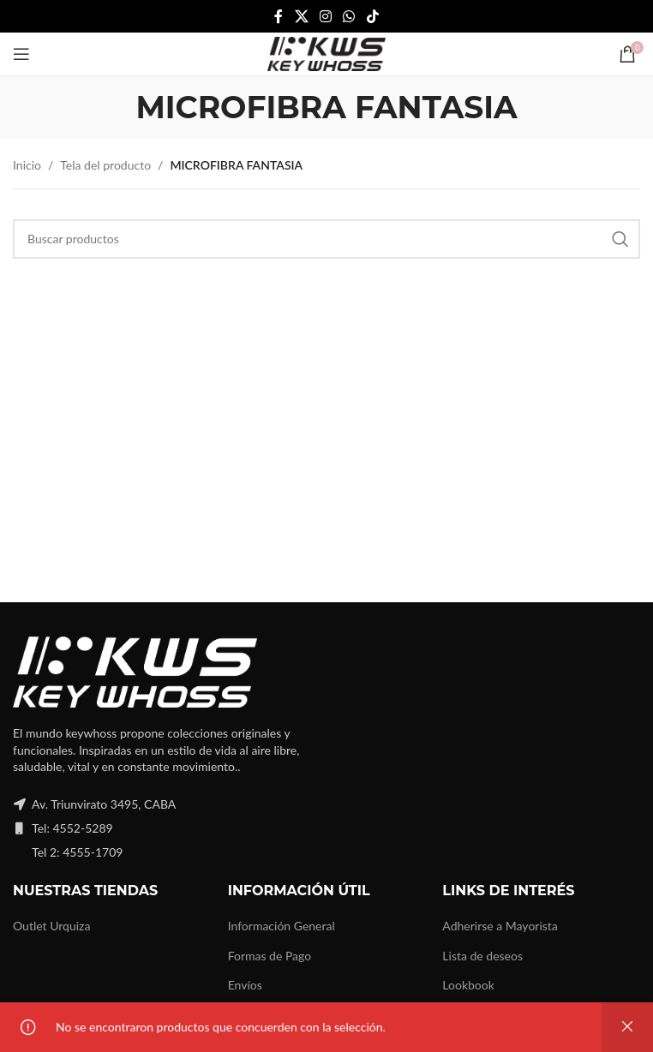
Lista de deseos (482, 955)
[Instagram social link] (325, 16)
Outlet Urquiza (51, 925)
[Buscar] (326, 239)
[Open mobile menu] (21, 54)
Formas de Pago (270, 955)
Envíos (245, 984)
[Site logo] (326, 52)
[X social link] (301, 16)
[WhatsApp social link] (349, 16)
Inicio (27, 165)
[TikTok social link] (372, 16)
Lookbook (468, 984)
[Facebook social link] (279, 16)
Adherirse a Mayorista (500, 925)
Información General (281, 925)
